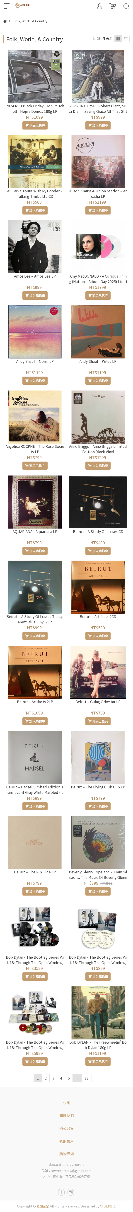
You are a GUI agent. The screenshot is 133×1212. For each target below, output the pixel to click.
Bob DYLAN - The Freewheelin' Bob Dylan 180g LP (98, 1044)
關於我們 (66, 1115)
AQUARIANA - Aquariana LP (35, 531)
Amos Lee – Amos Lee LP (35, 276)
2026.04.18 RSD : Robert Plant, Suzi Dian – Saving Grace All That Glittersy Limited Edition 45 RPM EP (98, 111)
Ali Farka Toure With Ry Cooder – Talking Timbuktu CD (35, 193)
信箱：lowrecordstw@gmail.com (67, 1170)
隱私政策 (66, 1128)
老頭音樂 (42, 1206)
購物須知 (66, 1153)
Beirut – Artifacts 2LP (35, 701)
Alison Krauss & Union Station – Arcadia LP (98, 193)
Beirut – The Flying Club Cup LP (98, 787)
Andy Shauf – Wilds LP (98, 361)
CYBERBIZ (107, 1206)
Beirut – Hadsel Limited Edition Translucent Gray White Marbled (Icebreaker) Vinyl (35, 792)
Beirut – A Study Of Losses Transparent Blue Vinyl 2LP (35, 619)
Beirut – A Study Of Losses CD (98, 531)
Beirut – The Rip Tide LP (35, 872)
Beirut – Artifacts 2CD (98, 616)
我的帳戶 (66, 1141)
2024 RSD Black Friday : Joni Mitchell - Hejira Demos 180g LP (35, 108)
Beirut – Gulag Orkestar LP (98, 701)
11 (87, 1078)
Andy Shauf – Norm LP (35, 361)
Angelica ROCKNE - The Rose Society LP (35, 448)
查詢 (66, 1102)
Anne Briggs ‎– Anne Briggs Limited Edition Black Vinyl (98, 448)
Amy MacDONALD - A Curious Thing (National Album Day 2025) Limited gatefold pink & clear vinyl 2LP (98, 281)
